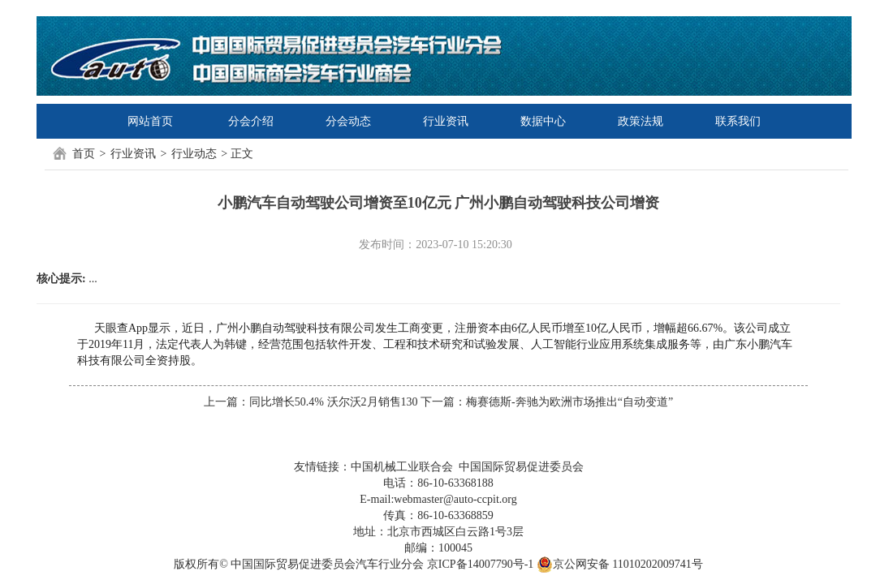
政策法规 (640, 121)
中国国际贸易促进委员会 (521, 467)
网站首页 (150, 121)
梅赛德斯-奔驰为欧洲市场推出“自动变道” (569, 402)
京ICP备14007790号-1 (480, 564)
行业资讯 (445, 121)
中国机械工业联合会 (402, 467)
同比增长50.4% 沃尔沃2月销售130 (333, 402)
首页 (83, 154)
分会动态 (348, 121)
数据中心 (543, 121)
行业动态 (194, 154)
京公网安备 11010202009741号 (620, 564)
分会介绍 (251, 121)
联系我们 (738, 121)
